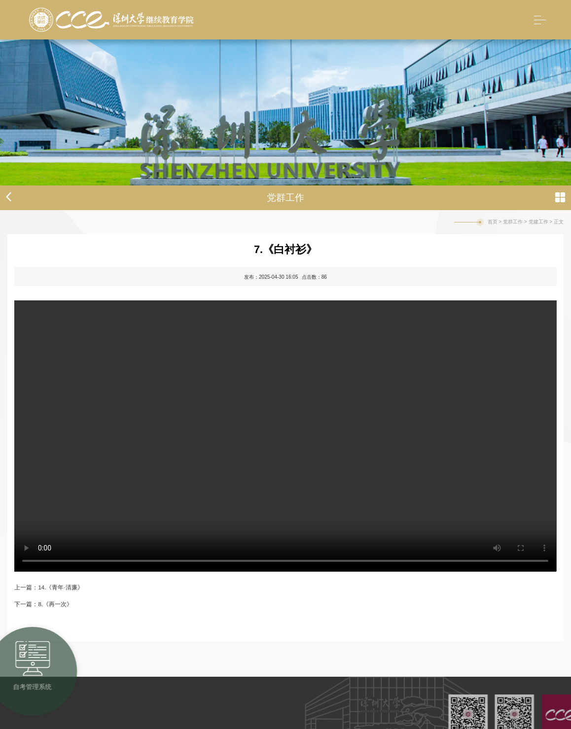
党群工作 (513, 221)
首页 (493, 221)
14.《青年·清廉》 (60, 587)
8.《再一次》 (55, 604)
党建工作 (538, 221)
